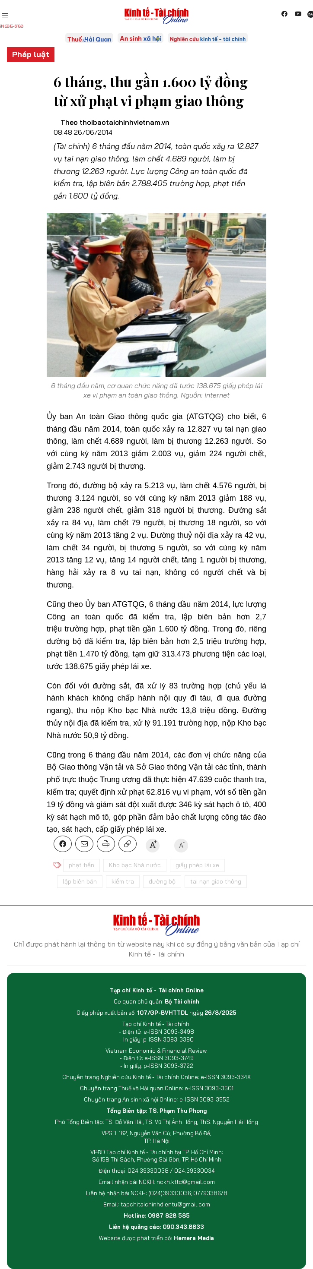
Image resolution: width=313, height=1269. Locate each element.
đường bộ (162, 881)
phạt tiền (81, 865)
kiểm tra (123, 881)
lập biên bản (80, 881)
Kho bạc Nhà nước (135, 865)
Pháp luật (30, 54)
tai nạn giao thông (215, 881)
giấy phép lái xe (197, 865)
